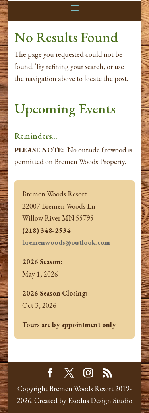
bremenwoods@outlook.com (66, 242)
